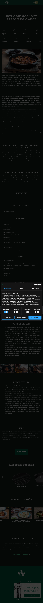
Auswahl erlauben (21, 317)
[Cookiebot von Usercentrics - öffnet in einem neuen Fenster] (35, 284)
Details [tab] (21, 288)
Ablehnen (8, 317)
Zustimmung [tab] (7, 288)
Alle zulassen (35, 317)
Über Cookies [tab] (35, 288)
